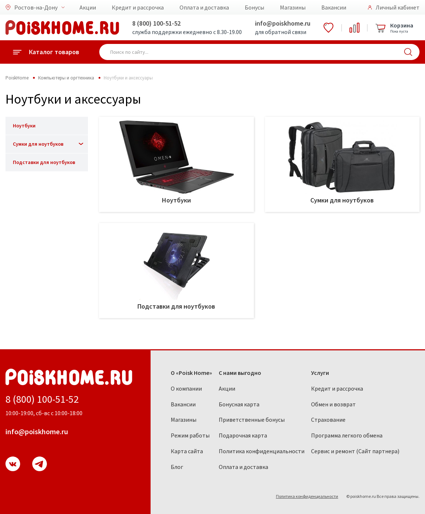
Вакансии (333, 7)
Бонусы (254, 7)
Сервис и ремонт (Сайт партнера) (355, 451)
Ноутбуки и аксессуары (128, 78)
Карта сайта (187, 451)
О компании (186, 388)
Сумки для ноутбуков (38, 144)
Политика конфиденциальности (261, 451)
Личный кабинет (398, 7)
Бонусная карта (239, 404)
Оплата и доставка (204, 7)
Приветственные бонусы (252, 419)
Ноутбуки (24, 125)
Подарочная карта (243, 435)
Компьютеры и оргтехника (66, 78)
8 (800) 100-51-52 (156, 23)
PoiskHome (17, 78)
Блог (177, 466)
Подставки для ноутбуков (44, 162)
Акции (88, 7)
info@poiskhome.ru (282, 23)
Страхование (328, 419)
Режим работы (190, 435)
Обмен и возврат (333, 404)
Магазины (293, 7)
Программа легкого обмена (346, 435)
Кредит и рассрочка (138, 7)
